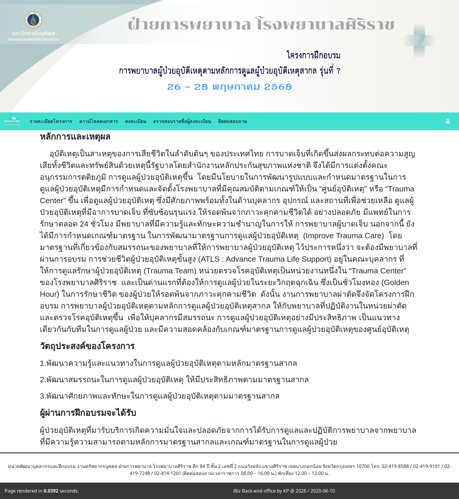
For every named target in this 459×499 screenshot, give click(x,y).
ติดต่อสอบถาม (232, 121)
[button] (447, 121)
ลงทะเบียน (135, 121)
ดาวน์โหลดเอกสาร (98, 121)
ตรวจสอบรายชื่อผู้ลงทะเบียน (182, 121)
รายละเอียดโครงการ (51, 121)
